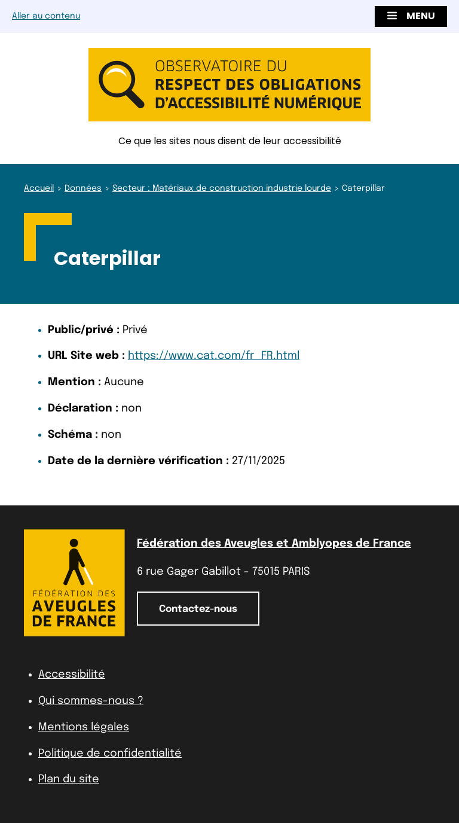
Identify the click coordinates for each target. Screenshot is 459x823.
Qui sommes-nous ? (90, 701)
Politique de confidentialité (110, 753)
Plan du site (68, 779)
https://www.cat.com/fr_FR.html (213, 355)
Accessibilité (71, 674)
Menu (411, 16)
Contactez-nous (198, 609)
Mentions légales (83, 727)
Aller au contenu (46, 16)
